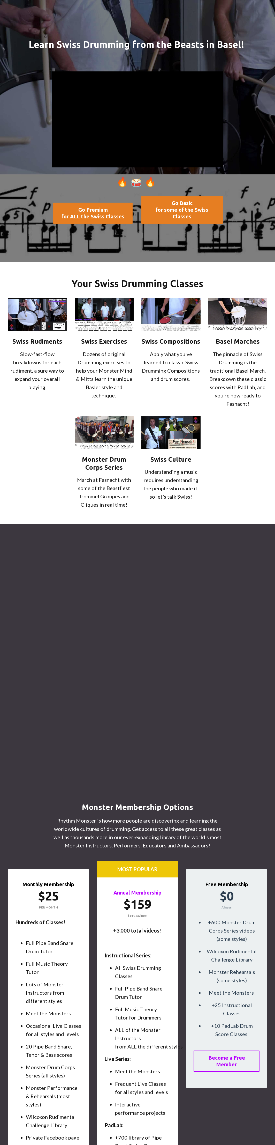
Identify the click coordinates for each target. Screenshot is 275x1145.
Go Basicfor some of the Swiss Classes (182, 209)
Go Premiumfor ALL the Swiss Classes (93, 213)
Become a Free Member (226, 1061)
